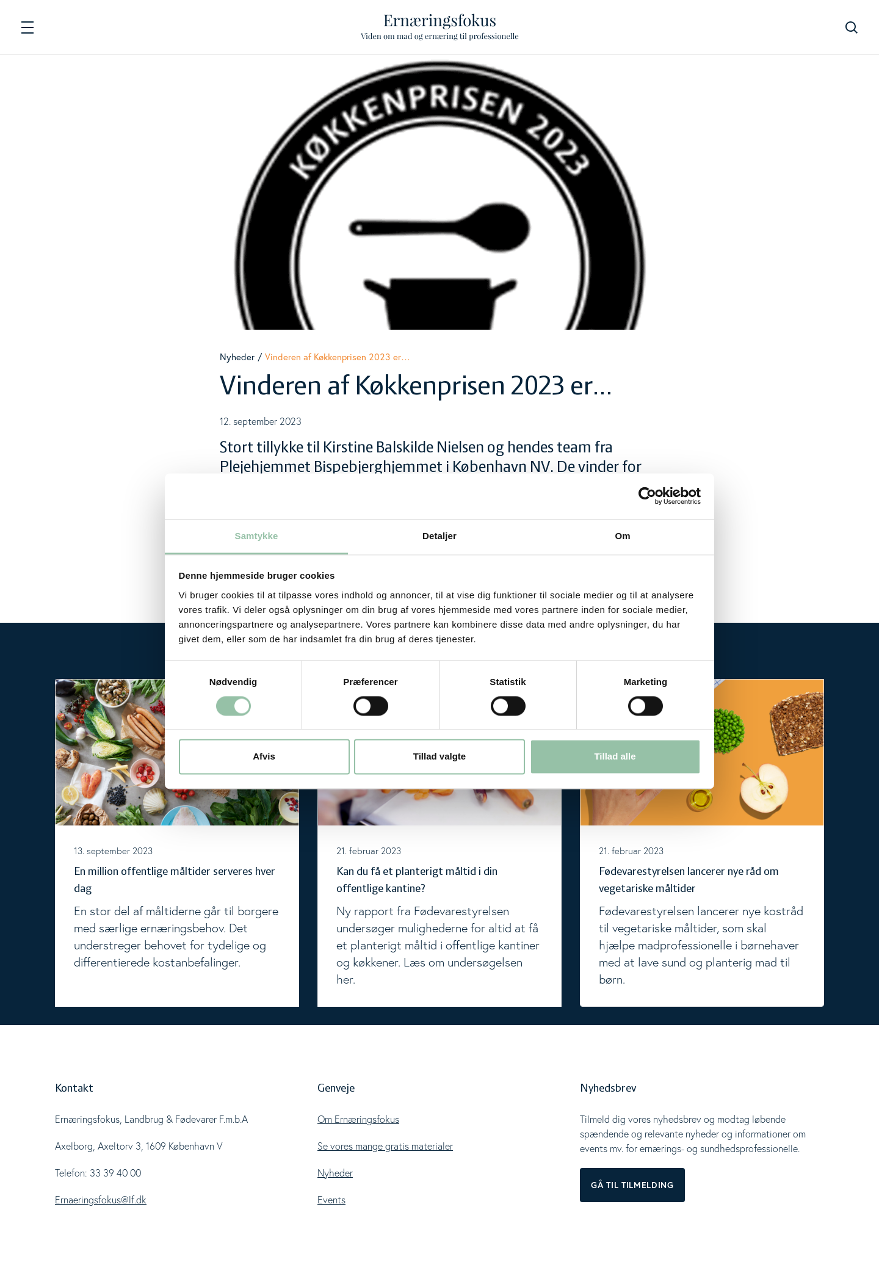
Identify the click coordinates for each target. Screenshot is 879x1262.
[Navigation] (27, 27)
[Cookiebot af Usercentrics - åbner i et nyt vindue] (647, 496)
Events (331, 1200)
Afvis (264, 757)
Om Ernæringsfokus (358, 1119)
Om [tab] (622, 536)
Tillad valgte (439, 757)
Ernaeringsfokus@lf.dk (100, 1200)
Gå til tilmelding (632, 1185)
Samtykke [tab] (256, 536)
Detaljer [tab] (439, 536)
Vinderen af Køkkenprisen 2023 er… (337, 356)
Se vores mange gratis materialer (385, 1146)
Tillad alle (614, 757)
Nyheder (237, 356)
